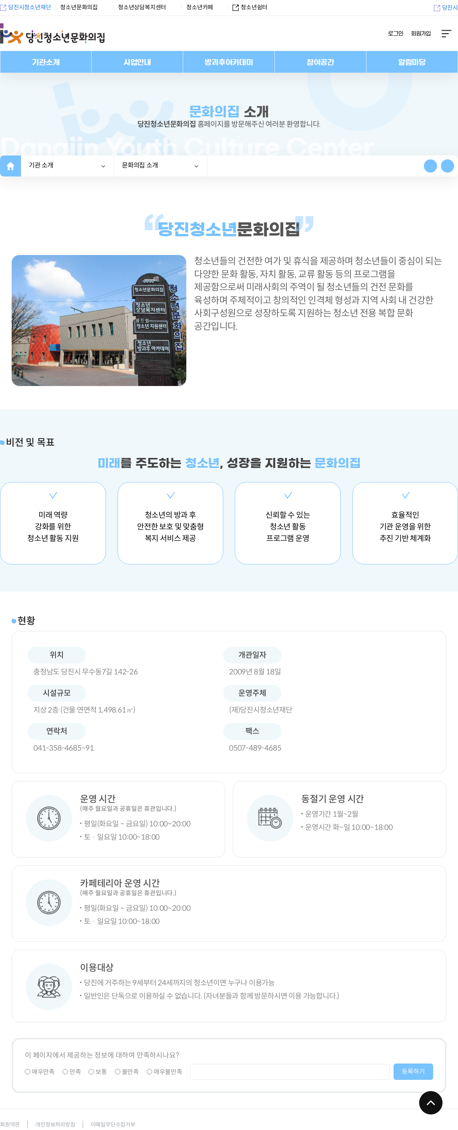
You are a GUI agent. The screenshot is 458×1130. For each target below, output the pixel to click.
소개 (140, 165)
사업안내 (137, 62)
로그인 (395, 34)
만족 (71, 1072)
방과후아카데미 (229, 62)
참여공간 (320, 62)
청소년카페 (199, 7)
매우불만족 (164, 1072)
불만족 (127, 1072)
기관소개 (45, 62)
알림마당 (412, 62)
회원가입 (421, 34)
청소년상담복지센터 (142, 7)
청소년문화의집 (79, 7)
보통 (97, 1072)
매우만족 (40, 1072)
